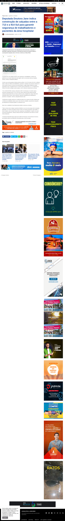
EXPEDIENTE (24, 519)
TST (32, 0)
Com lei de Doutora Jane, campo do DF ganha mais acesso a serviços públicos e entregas (7, 157)
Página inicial (4, 15)
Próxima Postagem (36, 175)
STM (37, 0)
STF (5, 0)
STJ (17, 0)
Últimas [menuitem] (19, 3)
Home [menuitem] (13, 3)
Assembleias (21, 0)
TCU (34, 0)
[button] (59, 3)
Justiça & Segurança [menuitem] (44, 3)
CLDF (26, 0)
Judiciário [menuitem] (33, 3)
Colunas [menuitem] (14, 6)
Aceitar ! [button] (5, 517)
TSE (29, 0)
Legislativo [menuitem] (26, 3)
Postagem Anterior (5, 175)
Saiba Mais (10, 515)
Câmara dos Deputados (12, 0)
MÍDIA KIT (37, 519)
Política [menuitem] (54, 3)
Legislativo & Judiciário (12, 15)
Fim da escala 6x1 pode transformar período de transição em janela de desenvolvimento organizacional (21, 157)
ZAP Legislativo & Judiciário (45, 519)
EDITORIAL (31, 519)
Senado (2, 0)
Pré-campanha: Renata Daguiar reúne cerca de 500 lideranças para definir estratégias (33, 156)
